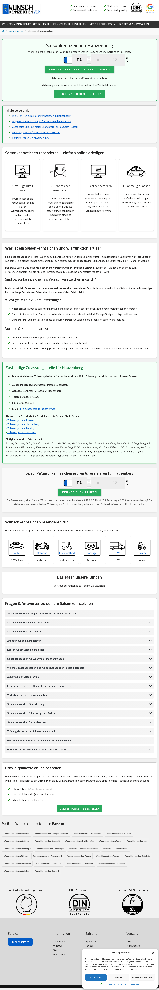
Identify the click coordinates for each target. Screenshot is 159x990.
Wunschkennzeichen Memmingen (17, 871)
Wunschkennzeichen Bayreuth (47, 893)
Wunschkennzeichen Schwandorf (112, 886)
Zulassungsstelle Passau (20, 431)
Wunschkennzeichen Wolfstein (16, 856)
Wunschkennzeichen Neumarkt (47, 863)
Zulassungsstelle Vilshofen (22, 443)
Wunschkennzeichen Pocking (107, 878)
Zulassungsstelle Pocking (21, 439)
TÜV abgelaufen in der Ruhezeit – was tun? (31, 754)
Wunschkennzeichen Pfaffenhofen (79, 863)
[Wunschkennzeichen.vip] (21, 9)
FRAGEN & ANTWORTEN (133, 24)
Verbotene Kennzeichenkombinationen (29, 717)
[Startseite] (3, 31)
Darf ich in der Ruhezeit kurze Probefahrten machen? (37, 772)
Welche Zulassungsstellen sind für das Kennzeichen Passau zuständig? (47, 690)
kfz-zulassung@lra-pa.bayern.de (38, 420)
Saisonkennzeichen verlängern (24, 653)
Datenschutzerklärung (117, 984)
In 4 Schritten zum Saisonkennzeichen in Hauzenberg (41, 125)
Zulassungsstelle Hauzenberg (23, 435)
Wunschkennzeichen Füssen (79, 878)
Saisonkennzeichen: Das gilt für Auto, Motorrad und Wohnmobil (43, 635)
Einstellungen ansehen (142, 977)
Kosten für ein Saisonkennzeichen (26, 671)
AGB (55, 987)
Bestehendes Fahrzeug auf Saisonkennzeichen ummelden (40, 763)
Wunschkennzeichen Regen (110, 863)
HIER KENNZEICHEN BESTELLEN (79, 103)
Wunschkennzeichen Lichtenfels (80, 886)
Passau (20, 31)
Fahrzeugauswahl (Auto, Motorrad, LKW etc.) (36, 142)
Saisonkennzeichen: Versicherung (26, 726)
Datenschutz (59, 979)
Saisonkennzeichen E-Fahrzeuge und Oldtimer (33, 735)
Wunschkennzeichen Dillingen (16, 878)
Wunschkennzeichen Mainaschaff (88, 856)
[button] (153, 952)
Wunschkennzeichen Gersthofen (17, 886)
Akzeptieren (96, 977)
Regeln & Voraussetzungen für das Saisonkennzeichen (41, 131)
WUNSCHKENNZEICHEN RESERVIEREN (26, 24)
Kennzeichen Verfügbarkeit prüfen (79, 78)
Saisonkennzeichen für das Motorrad (28, 744)
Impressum (135, 984)
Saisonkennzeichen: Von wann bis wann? (30, 644)
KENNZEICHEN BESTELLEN (70, 24)
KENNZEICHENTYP (101, 24)
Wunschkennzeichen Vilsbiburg (16, 863)
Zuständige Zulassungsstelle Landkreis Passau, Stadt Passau (45, 136)
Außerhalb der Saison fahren (23, 699)
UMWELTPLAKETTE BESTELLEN (80, 831)
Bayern (11, 31)
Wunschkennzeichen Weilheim (119, 856)
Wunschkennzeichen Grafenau (115, 871)
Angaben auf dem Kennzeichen (24, 662)
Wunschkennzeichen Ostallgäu (137, 878)
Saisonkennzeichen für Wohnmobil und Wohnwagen (36, 680)
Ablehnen (118, 977)
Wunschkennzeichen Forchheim (49, 886)
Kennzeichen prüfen (79, 513)
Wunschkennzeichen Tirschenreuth (47, 878)
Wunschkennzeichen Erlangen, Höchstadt (52, 856)
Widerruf (57, 983)
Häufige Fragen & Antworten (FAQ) (31, 147)
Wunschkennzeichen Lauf (137, 863)
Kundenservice (20, 979)
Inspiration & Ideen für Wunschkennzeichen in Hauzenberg (40, 708)
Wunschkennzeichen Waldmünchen (83, 871)
